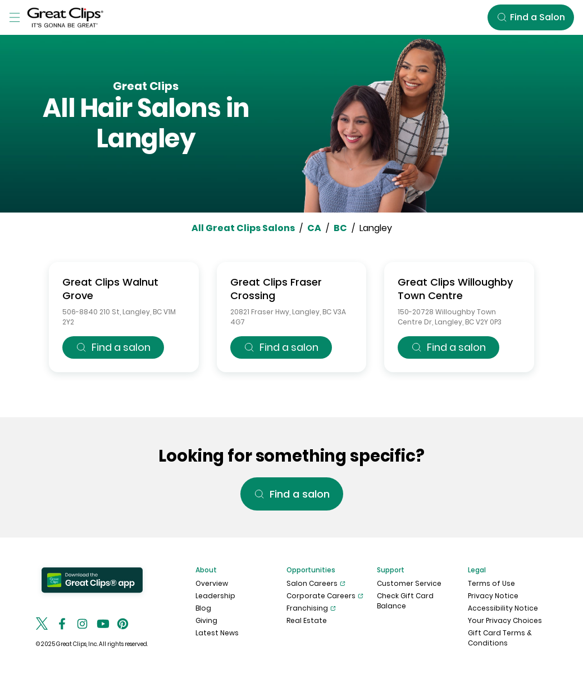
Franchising (311, 608)
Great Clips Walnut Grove (110, 288)
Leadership (215, 595)
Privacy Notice (493, 595)
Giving (206, 620)
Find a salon (113, 347)
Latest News (217, 633)
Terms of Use (491, 583)
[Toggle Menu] (14, 17)
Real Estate (306, 620)
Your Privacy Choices (505, 620)
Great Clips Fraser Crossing (276, 288)
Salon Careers (315, 584)
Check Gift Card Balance (405, 601)
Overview (211, 583)
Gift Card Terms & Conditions (500, 638)
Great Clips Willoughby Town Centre (455, 288)
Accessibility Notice (503, 608)
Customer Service (409, 583)
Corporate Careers (324, 596)
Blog (203, 608)
